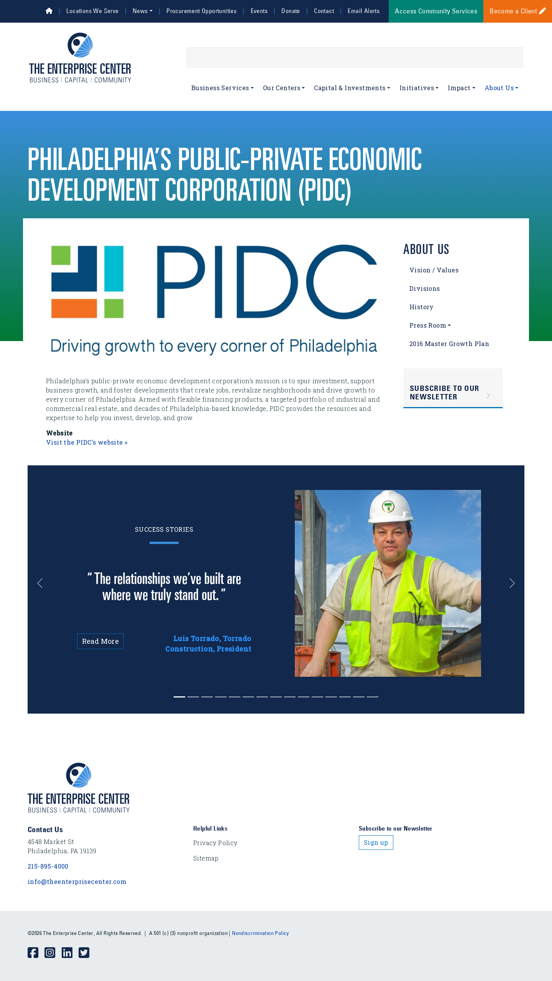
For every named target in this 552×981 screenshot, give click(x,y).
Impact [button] (459, 88)
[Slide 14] (372, 696)
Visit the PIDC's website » (86, 442)
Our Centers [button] (281, 88)
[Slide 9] (303, 696)
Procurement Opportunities (201, 11)
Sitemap (206, 858)
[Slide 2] (207, 696)
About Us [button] (499, 88)
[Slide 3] (221, 696)
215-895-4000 (48, 866)
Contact (324, 11)
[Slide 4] (234, 696)
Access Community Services (436, 11)
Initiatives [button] (416, 88)
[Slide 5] (248, 696)
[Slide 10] (317, 696)
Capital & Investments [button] (349, 88)
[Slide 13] (359, 696)
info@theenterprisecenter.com (77, 881)
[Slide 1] (193, 696)
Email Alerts (364, 11)
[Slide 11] (331, 696)
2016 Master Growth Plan (449, 344)
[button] (46, 583)
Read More (100, 641)
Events (259, 11)
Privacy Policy (215, 843)
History (421, 307)
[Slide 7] (276, 696)
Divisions (424, 288)
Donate (290, 11)
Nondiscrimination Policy (260, 933)
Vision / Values (433, 270)
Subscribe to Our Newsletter (444, 392)
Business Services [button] (220, 88)
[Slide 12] (345, 696)
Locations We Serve (92, 11)
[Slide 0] (179, 696)
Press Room (427, 325)
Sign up (376, 842)
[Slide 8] (290, 696)
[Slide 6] (262, 696)
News (140, 11)
